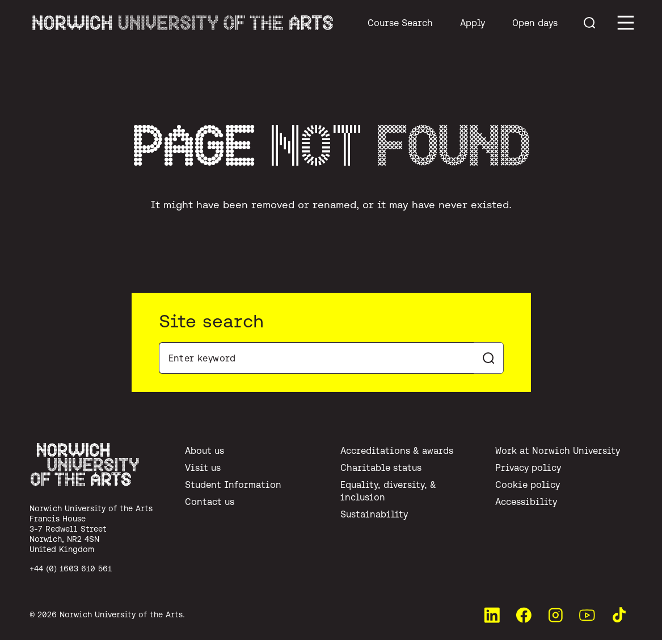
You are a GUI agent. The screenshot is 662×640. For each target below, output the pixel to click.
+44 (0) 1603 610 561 (70, 568)
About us (204, 450)
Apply (472, 23)
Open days (535, 23)
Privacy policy (528, 467)
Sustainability (374, 514)
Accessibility (526, 501)
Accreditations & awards (396, 450)
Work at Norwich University (557, 450)
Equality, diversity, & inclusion (388, 490)
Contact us (209, 501)
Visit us (203, 467)
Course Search (400, 23)
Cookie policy (527, 484)
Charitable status (380, 467)
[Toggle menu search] (589, 22)
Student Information (233, 484)
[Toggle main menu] (625, 22)
